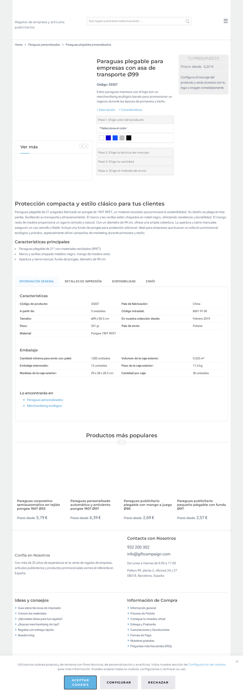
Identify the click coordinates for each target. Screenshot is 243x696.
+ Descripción (106, 110)
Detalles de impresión (83, 281)
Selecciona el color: (113, 128)
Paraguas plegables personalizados (88, 44)
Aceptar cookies (80, 682)
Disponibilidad (124, 281)
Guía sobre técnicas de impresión (39, 611)
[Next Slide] (86, 146)
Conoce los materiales (32, 616)
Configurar (119, 682)
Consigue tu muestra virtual (147, 622)
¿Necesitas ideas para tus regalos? (40, 622)
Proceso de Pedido (142, 616)
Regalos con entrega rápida (36, 633)
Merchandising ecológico (44, 406)
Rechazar (158, 682)
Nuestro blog (26, 638)
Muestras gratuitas (142, 644)
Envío (150, 281)
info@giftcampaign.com (148, 554)
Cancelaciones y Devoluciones (149, 633)
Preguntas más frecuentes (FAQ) (151, 649)
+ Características (130, 110)
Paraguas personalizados (44, 44)
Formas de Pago (140, 638)
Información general (143, 611)
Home (18, 44)
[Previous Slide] (81, 146)
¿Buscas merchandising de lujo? (38, 627)
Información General (36, 281)
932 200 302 (138, 547)
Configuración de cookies (207, 664)
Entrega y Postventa (143, 627)
